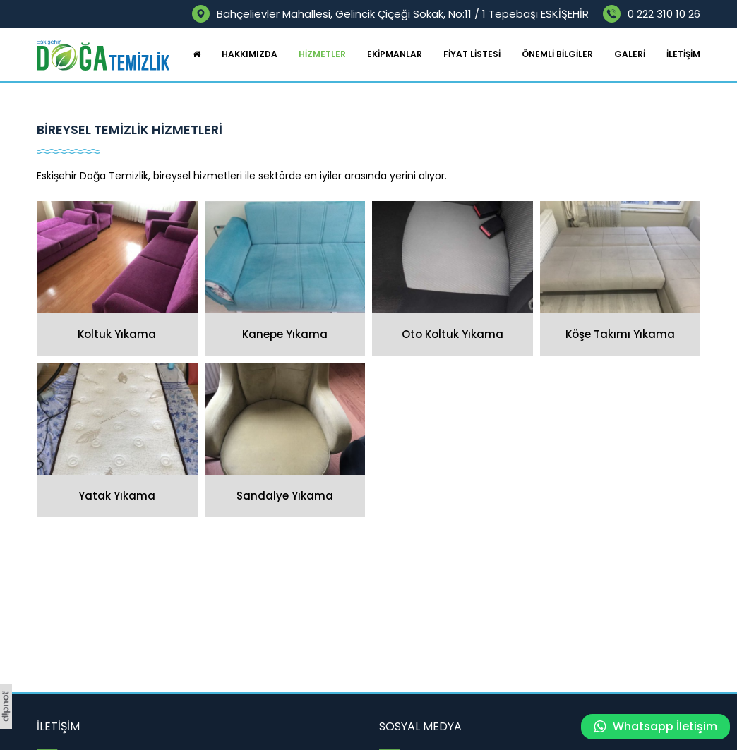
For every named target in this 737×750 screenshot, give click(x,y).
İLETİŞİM (683, 54)
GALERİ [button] (629, 54)
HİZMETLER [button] (322, 54)
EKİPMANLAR (394, 54)
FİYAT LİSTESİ (472, 54)
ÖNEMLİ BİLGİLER (557, 54)
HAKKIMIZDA (249, 54)
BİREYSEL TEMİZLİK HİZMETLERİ (129, 130)
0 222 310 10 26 (664, 13)
